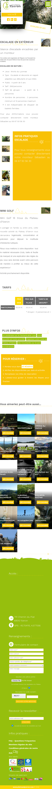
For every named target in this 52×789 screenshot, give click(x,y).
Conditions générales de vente (23, 748)
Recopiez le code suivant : (26, 692)
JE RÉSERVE (27, 366)
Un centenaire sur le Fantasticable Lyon (19, 335)
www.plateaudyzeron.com (23, 787)
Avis (13, 753)
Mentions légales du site (20, 744)
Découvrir (8, 433)
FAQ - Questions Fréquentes (22, 741)
